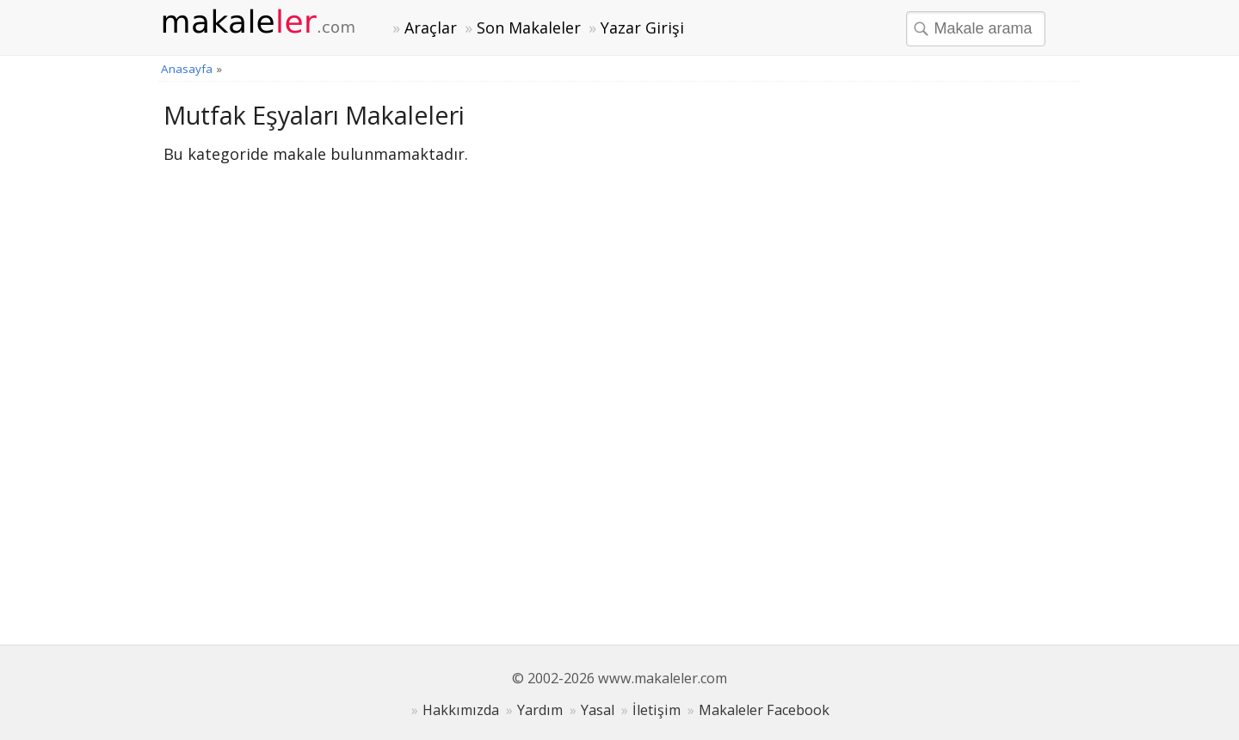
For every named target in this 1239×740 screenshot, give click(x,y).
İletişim (656, 709)
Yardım (540, 709)
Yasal (597, 709)
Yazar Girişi (642, 27)
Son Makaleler (529, 27)
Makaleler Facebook (764, 709)
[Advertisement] (946, 357)
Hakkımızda (460, 709)
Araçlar (430, 27)
